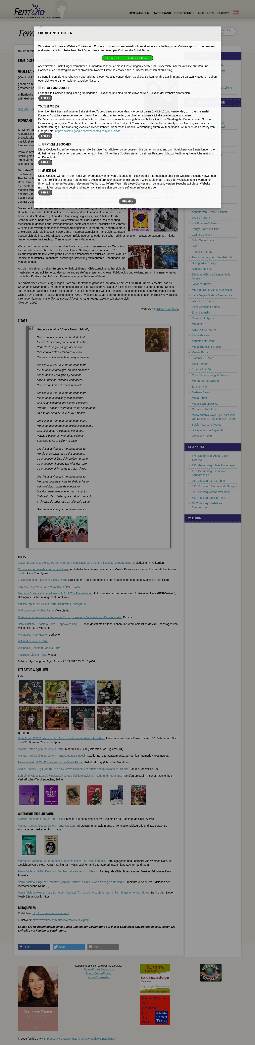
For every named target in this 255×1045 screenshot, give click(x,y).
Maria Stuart (199, 397)
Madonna (197, 323)
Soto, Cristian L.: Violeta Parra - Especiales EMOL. (49, 624)
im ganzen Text (221, 30)
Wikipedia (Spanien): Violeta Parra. (39, 647)
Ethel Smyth (199, 386)
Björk (195, 246)
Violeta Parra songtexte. (33, 634)
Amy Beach (199, 160)
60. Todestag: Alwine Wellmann (211, 492)
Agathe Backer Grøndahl (207, 155)
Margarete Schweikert (205, 380)
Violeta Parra (200, 352)
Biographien (139, 13)
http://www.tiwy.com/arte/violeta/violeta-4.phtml (61, 920)
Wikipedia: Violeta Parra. (33, 641)
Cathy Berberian (202, 172)
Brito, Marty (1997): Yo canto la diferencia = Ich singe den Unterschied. (61, 738)
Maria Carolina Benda (205, 166)
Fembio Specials (27, 51)
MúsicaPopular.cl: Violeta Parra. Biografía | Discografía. (52, 604)
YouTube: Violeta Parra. (32, 654)
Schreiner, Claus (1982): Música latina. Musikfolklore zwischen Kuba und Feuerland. (70, 775)
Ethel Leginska (201, 312)
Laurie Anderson (202, 116)
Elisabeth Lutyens (203, 318)
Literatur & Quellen (66, 109)
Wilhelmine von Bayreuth (207, 430)
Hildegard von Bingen (205, 263)
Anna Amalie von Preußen (208, 132)
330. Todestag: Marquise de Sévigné (214, 486)
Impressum (51, 1038)
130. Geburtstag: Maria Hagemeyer (213, 465)
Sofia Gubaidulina (203, 240)
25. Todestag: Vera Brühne (208, 480)
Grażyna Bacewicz (203, 143)
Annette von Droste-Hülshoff (209, 212)
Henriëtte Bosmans (204, 189)
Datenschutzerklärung (73, 1038)
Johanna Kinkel (201, 284)
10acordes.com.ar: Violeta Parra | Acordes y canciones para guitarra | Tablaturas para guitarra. (76, 562)
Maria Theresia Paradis (206, 346)
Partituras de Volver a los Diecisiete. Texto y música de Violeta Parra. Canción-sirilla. (70, 617)
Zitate (34, 109)
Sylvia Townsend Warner (207, 424)
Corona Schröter (202, 369)
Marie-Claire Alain (203, 111)
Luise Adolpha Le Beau (206, 307)
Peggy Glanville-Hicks (205, 228)
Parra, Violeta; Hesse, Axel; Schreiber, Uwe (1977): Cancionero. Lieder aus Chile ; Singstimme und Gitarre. (84, 892)
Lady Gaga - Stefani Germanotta (212, 295)
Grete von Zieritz (202, 436)
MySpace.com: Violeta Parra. (36, 610)
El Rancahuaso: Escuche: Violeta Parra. (43, 579)
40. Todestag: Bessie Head (208, 497)
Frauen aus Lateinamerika (208, 64)
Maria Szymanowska (205, 403)
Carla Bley (198, 177)
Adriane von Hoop (167, 309)
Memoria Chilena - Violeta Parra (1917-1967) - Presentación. (55, 593)
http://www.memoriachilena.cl (50, 913)
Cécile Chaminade (203, 206)
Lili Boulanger (200, 194)
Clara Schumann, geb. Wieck (210, 375)
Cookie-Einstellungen (103, 1038)
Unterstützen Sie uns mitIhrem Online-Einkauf (99, 973)
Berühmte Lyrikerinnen (206, 76)
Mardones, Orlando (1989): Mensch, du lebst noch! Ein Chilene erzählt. (62, 860)
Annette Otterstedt (203, 341)
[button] (34, 947)
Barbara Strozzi (201, 392)
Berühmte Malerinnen (205, 81)
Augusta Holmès (202, 268)
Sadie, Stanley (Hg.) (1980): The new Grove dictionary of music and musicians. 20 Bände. (73, 769)
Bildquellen (87, 109)
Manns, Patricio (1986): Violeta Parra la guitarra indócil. (52, 755)
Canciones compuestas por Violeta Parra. (43, 569)
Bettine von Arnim (203, 138)
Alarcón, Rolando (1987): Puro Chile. (41, 818)
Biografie (23, 109)
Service (223, 13)
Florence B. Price (202, 358)
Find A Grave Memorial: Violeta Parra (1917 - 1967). (50, 586)
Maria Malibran (201, 335)
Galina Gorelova (202, 234)
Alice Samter (200, 363)
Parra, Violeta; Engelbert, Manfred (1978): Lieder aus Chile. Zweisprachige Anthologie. (71, 882)
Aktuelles (206, 13)
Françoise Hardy (202, 251)
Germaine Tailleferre (204, 409)
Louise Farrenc (201, 217)
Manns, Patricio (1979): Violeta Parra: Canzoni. (47, 825)
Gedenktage (184, 13)
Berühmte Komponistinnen (57, 51)
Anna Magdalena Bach (206, 149)
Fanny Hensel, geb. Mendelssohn (212, 257)
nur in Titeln (219, 33)
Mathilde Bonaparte (204, 183)
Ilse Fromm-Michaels (205, 223)
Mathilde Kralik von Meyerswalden (213, 289)
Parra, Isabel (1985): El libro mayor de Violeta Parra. (50, 762)
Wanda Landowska (204, 301)
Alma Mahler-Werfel (204, 329)
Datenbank (162, 13)
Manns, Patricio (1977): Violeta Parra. (41, 749)
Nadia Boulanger (202, 200)
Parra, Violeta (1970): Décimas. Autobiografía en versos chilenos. (58, 871)
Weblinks (46, 109)
